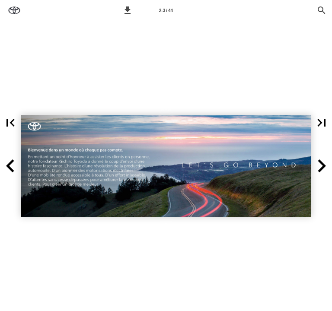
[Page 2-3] (166, 10)
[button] (127, 10)
